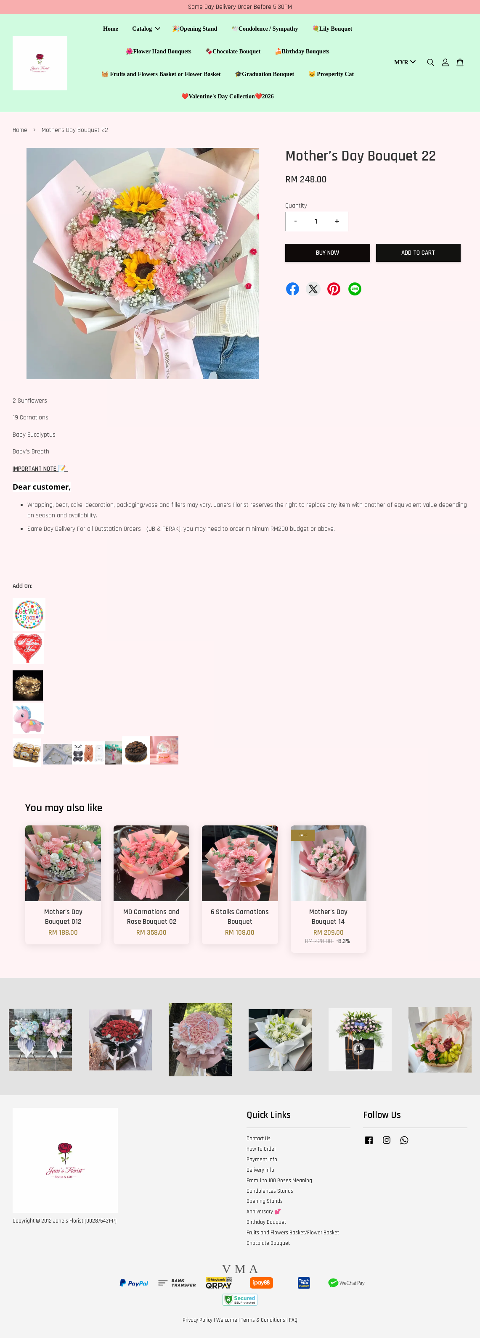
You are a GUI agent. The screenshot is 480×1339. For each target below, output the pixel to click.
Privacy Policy (197, 1321)
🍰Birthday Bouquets (302, 52)
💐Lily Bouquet (332, 29)
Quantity (296, 207)
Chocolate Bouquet (268, 1244)
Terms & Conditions (263, 1321)
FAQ (293, 1321)
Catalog (146, 29)
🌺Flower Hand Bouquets (158, 52)
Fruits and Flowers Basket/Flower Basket (293, 1234)
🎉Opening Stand (194, 29)
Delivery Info (260, 1171)
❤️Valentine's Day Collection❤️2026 (227, 97)
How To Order (261, 1150)
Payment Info (262, 1160)
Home (110, 29)
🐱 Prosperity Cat (331, 74)
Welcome (226, 1321)
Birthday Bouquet (266, 1223)
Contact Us (258, 1139)
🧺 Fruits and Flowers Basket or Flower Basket (161, 74)
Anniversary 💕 (264, 1213)
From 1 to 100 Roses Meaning (279, 1181)
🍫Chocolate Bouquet (232, 52)
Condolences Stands (270, 1192)
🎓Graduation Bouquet (264, 74)
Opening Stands (265, 1202)
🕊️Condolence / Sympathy (264, 29)
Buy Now (327, 254)
